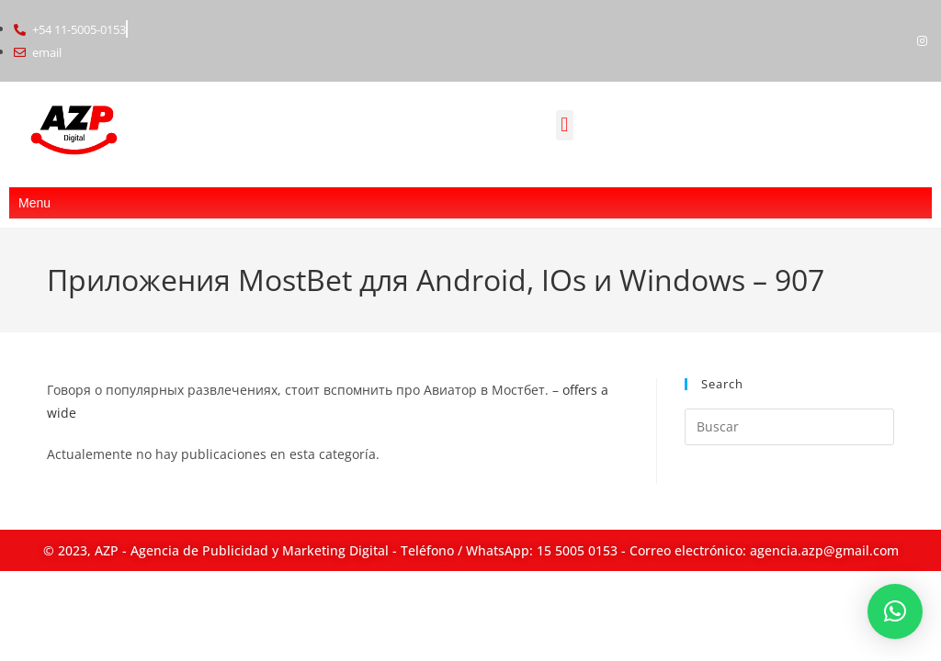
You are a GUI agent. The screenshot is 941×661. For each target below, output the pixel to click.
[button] (564, 125)
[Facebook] (891, 40)
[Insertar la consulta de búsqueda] (789, 427)
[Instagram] (922, 40)
